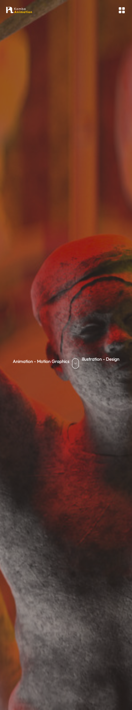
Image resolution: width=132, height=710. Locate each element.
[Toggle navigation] (121, 10)
